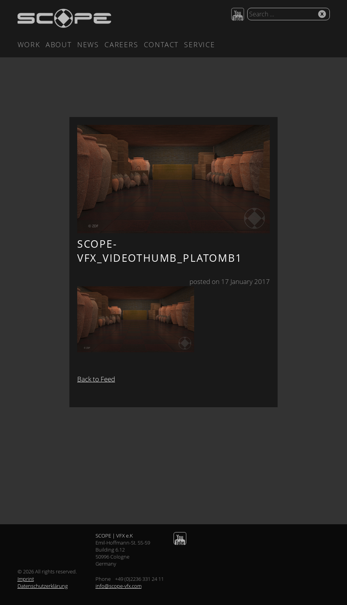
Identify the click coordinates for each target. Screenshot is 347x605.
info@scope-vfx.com (119, 585)
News (88, 44)
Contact (161, 44)
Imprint (26, 578)
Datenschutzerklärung (43, 585)
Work (29, 44)
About (59, 44)
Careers (121, 44)
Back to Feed (96, 378)
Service (199, 44)
